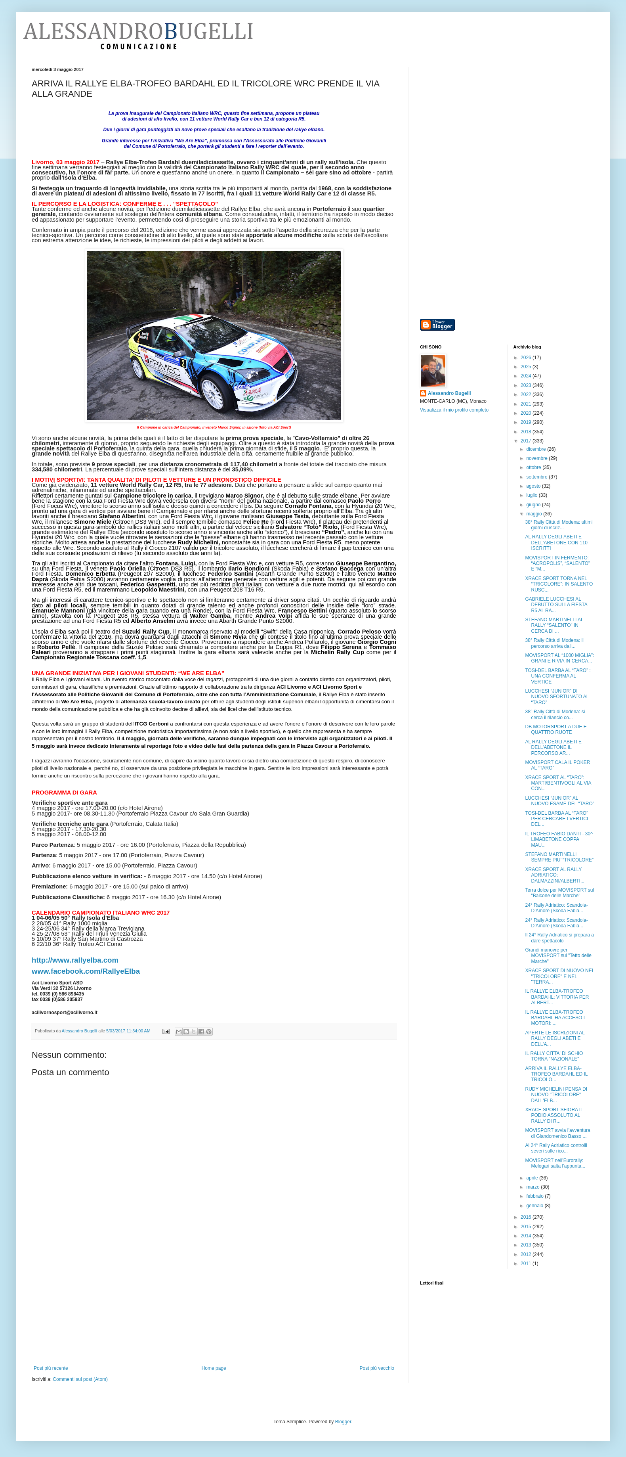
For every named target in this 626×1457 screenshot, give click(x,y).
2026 (526, 357)
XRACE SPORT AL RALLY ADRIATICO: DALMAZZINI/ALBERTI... (554, 875)
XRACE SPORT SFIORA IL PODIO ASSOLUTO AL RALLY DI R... (554, 1115)
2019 (526, 422)
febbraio (535, 1196)
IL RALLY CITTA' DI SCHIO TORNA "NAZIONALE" (554, 1056)
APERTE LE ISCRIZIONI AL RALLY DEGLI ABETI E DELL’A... (554, 1038)
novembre (537, 458)
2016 (526, 1217)
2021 (526, 404)
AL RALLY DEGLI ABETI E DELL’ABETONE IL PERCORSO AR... (553, 747)
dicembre (536, 449)
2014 (526, 1236)
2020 (526, 413)
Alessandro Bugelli (449, 393)
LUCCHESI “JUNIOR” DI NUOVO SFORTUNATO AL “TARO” (557, 696)
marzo (533, 1187)
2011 (526, 1263)
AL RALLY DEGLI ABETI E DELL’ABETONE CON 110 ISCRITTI (556, 542)
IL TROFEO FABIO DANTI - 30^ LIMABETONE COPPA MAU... (558, 839)
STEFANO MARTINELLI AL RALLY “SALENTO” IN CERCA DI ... (554, 625)
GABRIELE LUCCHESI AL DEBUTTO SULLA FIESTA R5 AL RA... (556, 604)
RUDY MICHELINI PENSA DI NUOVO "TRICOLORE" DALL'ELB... (556, 1094)
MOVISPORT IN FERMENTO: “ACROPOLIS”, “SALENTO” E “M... (557, 563)
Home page (214, 1368)
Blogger (343, 1421)
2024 (526, 376)
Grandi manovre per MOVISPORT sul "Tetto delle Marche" (558, 955)
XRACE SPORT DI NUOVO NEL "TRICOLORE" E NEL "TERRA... (559, 976)
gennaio (535, 1205)
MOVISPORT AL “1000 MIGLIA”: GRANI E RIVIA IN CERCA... (559, 658)
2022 (526, 394)
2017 (526, 441)
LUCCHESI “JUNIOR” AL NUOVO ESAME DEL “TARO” (559, 800)
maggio (534, 514)
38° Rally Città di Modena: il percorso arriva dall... (554, 643)
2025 (526, 367)
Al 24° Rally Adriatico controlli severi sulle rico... (556, 1148)
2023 (526, 385)
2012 (526, 1254)
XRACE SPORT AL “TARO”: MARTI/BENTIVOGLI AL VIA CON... (558, 783)
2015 (526, 1226)
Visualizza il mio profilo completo (454, 410)
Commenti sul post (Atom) (80, 1379)
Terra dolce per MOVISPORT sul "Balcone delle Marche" (559, 892)
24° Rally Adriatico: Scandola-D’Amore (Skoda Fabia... (556, 907)
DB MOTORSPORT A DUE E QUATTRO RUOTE (555, 729)
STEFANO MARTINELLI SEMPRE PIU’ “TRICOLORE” (559, 857)
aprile (532, 1178)
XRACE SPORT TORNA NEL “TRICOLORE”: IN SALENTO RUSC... (559, 584)
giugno (534, 504)
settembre (537, 477)
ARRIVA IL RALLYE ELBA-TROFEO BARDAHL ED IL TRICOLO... (556, 1074)
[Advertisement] (214, 1306)
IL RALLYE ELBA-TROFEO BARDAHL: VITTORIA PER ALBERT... (557, 996)
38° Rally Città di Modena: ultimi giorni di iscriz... (558, 524)
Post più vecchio (377, 1368)
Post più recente (51, 1368)
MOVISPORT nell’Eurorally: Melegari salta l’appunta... (555, 1163)
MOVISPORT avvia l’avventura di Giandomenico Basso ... (557, 1133)
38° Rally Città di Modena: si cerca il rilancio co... (555, 714)
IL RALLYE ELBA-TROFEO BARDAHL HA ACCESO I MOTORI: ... (555, 1017)
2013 (526, 1245)
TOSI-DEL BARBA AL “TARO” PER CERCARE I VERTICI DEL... (556, 818)
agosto (534, 486)
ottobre (534, 467)
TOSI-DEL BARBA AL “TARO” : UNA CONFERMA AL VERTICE (557, 676)
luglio (532, 495)
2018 (526, 432)
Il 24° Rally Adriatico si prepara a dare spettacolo (559, 937)
